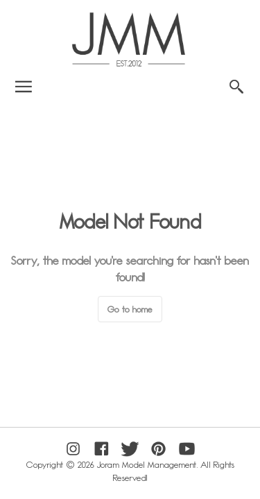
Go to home (130, 309)
